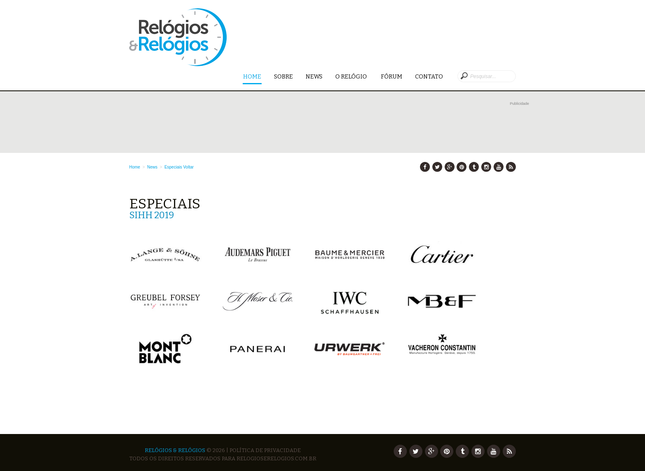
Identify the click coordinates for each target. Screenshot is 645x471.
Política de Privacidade (265, 450)
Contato (429, 76)
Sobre (283, 76)
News (314, 76)
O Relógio (351, 76)
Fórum (391, 76)
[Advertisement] (329, 126)
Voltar (188, 167)
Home (252, 77)
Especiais (173, 167)
